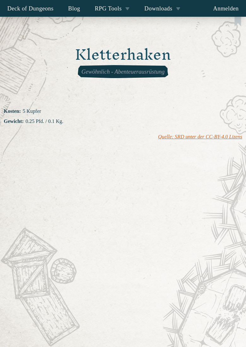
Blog (74, 8)
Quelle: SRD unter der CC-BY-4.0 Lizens (200, 137)
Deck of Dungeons (30, 8)
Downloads (162, 8)
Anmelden (226, 8)
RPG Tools (112, 8)
